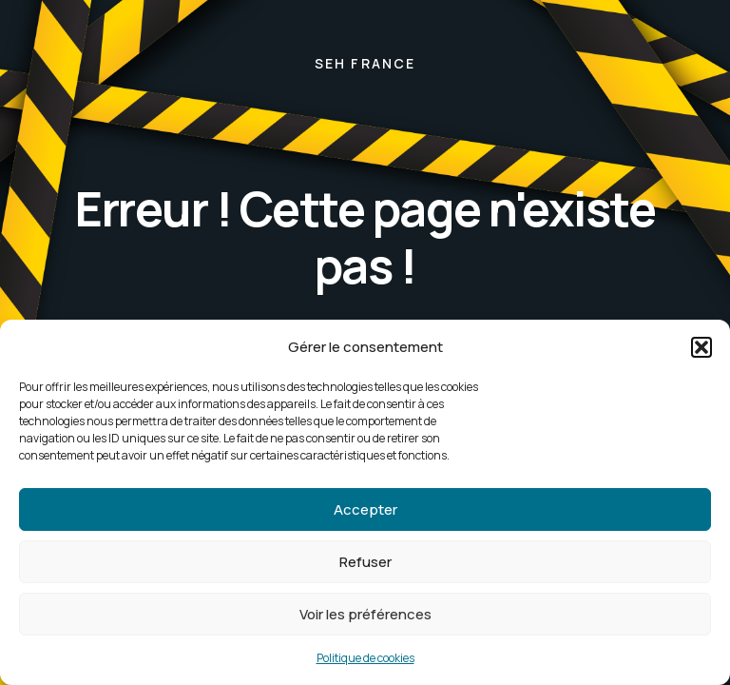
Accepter (365, 509)
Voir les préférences (365, 614)
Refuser (365, 562)
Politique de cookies (365, 658)
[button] (701, 347)
